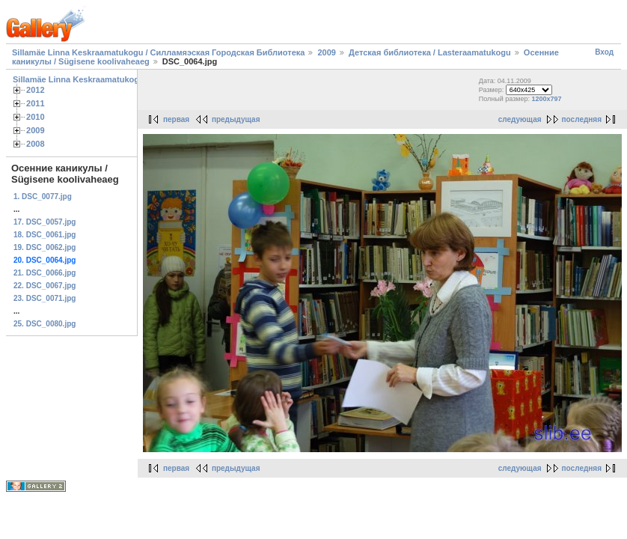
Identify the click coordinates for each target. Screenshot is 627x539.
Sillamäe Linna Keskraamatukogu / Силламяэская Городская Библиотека (158, 52)
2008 (35, 143)
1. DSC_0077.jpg (42, 196)
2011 (35, 103)
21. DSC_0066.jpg (44, 273)
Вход (604, 52)
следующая (520, 119)
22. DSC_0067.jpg (44, 285)
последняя (582, 119)
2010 (35, 116)
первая (176, 119)
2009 (326, 52)
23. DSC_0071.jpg (44, 298)
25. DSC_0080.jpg (44, 324)
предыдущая (236, 119)
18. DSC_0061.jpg (44, 235)
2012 (35, 89)
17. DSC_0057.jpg (44, 222)
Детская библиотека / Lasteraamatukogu (430, 52)
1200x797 (547, 99)
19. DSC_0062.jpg (44, 247)
